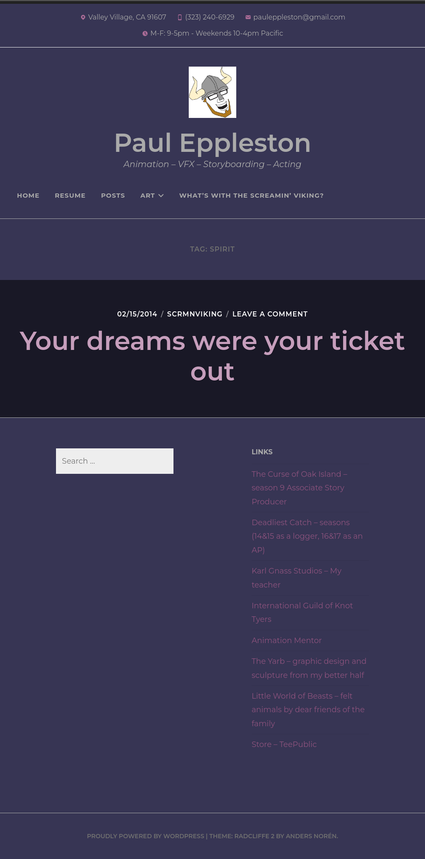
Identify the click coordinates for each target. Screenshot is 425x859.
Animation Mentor (287, 640)
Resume (70, 195)
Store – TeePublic (284, 744)
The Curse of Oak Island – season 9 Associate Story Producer (299, 488)
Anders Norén (311, 836)
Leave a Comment (270, 314)
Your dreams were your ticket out (212, 356)
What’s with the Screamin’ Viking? (251, 195)
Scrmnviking (195, 314)
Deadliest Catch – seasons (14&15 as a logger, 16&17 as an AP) (307, 536)
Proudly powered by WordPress (145, 836)
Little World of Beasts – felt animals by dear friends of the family (308, 709)
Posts (113, 195)
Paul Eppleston (212, 142)
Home (28, 195)
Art (152, 195)
